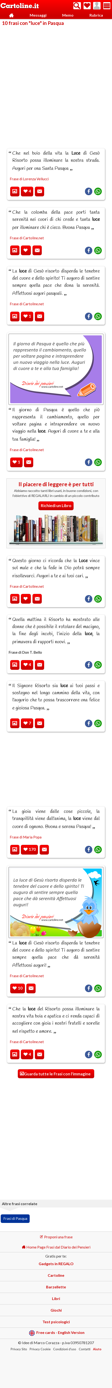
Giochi (56, 1310)
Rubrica (96, 15)
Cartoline (56, 1275)
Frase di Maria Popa (26, 837)
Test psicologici (56, 1321)
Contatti (84, 1349)
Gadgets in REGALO (56, 1263)
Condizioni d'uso (64, 1349)
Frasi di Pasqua (15, 1218)
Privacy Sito (19, 1349)
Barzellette (56, 1287)
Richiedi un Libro (56, 505)
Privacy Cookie (40, 1349)
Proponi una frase (56, 1237)
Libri (56, 1298)
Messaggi (38, 15)
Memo (68, 15)
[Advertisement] (56, 84)
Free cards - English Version (56, 1333)
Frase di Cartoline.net (27, 238)
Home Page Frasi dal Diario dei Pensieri (56, 1247)
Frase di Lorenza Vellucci (29, 179)
